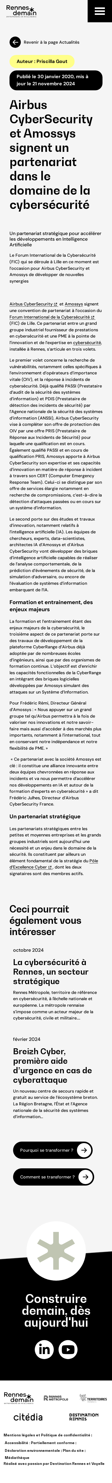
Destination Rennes (68, 1463)
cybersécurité (87, 342)
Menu (100, 11)
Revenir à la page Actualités (51, 42)
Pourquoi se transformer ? (46, 1150)
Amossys (74, 304)
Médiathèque (17, 1457)
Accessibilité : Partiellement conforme (40, 1443)
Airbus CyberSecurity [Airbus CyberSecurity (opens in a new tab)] (31, 304)
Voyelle (98, 1463)
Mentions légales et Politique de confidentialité (47, 1435)
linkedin (44, 1350)
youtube (68, 1350)
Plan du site (73, 1450)
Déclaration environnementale (32, 1450)
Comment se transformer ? (47, 1176)
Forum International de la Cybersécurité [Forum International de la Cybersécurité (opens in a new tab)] (50, 317)
